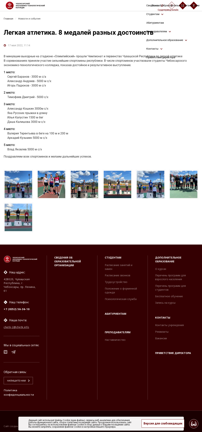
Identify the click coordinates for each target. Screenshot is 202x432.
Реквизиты (162, 330)
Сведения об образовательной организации (67, 260)
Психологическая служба (121, 297)
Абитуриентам (115, 312)
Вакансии (161, 337)
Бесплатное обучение (169, 295)
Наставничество (115, 338)
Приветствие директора (173, 351)
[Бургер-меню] (194, 5)
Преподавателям (118, 331)
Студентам (113, 256)
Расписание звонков (117, 274)
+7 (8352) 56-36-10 (17, 308)
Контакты (162, 316)
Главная (9, 18)
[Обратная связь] (183, 5)
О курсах (160, 267)
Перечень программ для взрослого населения (170, 276)
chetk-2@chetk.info (16, 326)
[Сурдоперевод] (172, 5)
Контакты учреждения (169, 324)
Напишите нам (15, 380)
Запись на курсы (165, 301)
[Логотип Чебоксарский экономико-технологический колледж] (28, 5)
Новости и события (30, 18)
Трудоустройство (116, 280)
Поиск (157, 5)
